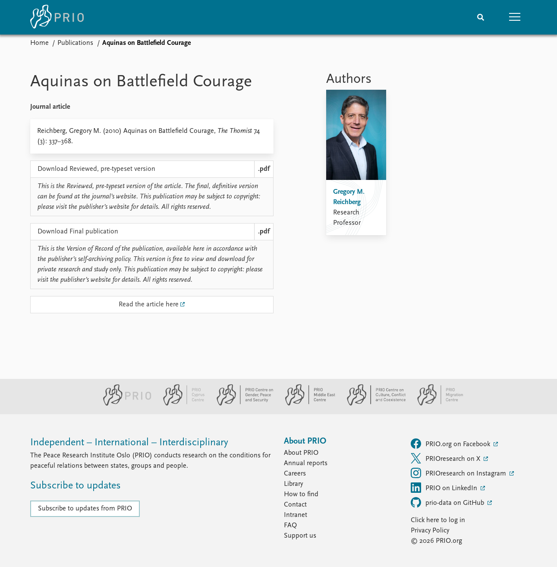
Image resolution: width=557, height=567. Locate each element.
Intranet (295, 515)
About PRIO (301, 453)
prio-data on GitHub (448, 502)
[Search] (480, 17)
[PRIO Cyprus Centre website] (180, 403)
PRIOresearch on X (446, 458)
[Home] (57, 17)
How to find (301, 494)
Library (293, 484)
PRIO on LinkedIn (445, 487)
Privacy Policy (430, 530)
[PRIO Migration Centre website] (436, 403)
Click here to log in (438, 520)
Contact (295, 504)
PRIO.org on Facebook (451, 443)
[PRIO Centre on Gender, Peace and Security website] (241, 403)
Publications (75, 43)
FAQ (290, 525)
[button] (515, 17)
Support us (300, 535)
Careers (295, 473)
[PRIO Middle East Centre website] (306, 403)
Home (39, 43)
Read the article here (149, 304)
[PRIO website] (124, 403)
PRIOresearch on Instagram (459, 473)
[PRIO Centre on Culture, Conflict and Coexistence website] (372, 403)
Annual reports (305, 463)
